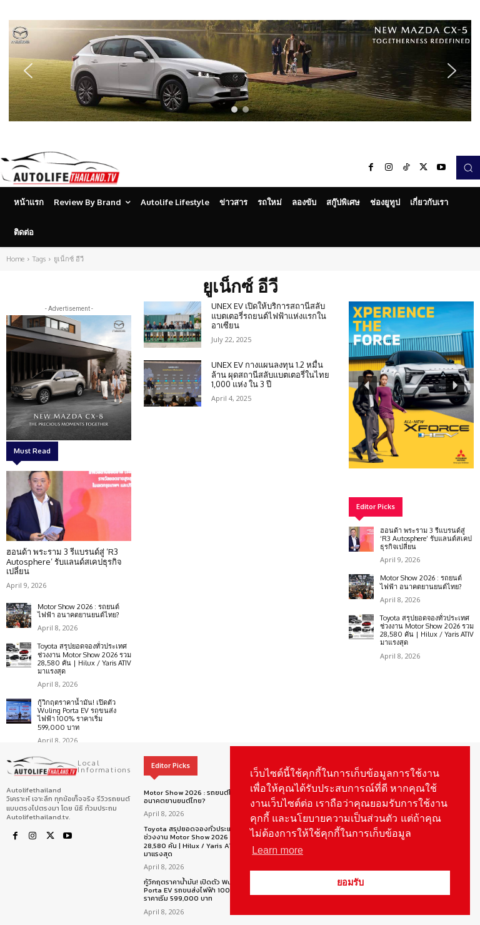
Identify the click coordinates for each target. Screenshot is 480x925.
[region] (240, 70)
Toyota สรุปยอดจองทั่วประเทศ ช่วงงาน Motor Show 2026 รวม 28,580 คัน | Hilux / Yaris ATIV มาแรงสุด (84, 658)
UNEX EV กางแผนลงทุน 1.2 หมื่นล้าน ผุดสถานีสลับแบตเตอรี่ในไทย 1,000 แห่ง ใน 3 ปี (270, 374)
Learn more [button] (277, 850)
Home (15, 259)
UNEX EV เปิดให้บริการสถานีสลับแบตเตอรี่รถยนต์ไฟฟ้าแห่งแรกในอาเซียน (268, 315)
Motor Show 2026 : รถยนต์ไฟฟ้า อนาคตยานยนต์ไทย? (78, 610)
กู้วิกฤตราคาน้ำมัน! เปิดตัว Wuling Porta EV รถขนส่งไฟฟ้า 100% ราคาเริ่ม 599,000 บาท (77, 715)
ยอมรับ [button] (350, 882)
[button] (240, 70)
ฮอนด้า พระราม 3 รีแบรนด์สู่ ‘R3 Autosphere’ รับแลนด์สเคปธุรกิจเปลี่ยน (64, 561)
